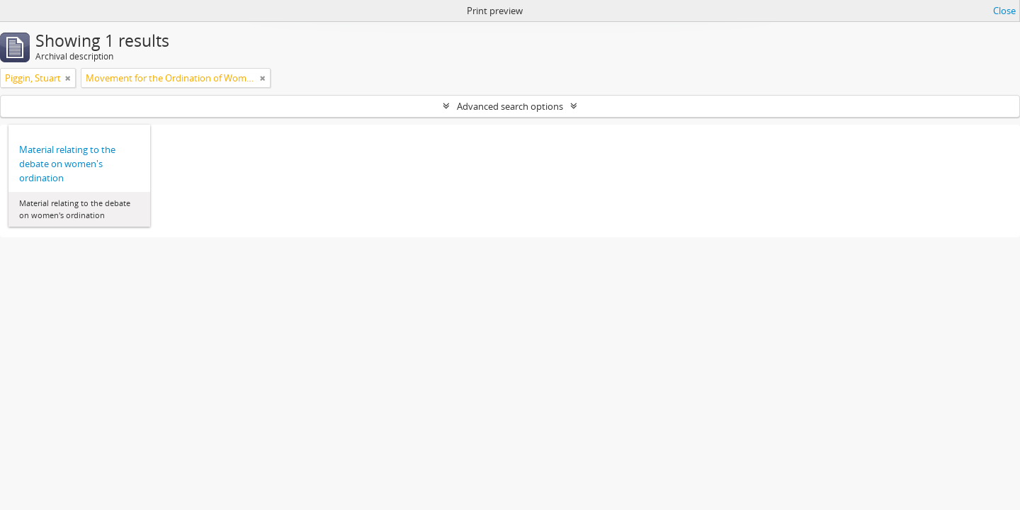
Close (1004, 10)
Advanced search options (510, 106)
